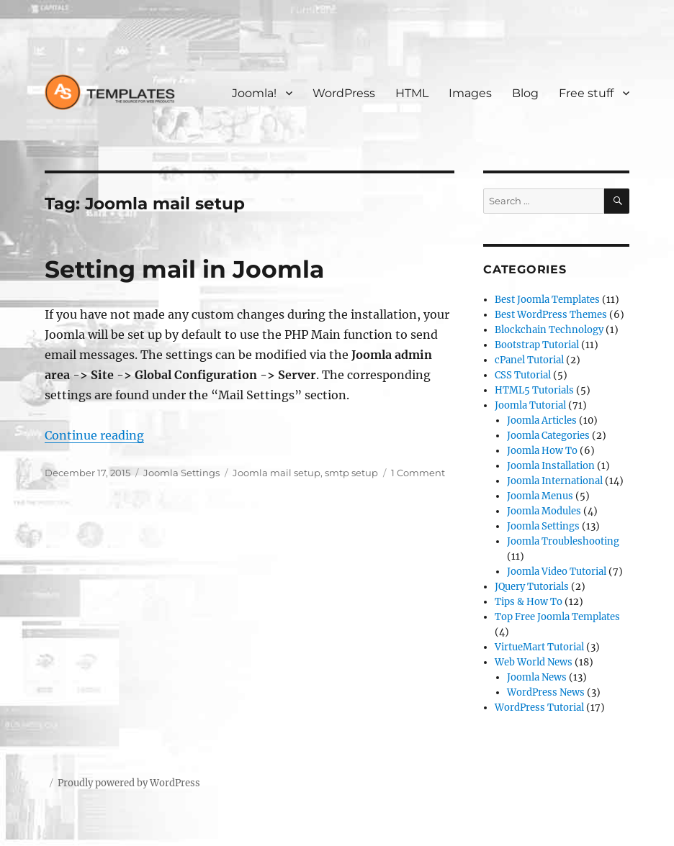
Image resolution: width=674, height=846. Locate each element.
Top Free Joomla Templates (557, 617)
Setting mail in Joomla (184, 269)
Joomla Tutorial (530, 405)
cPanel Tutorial (529, 360)
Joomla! (254, 93)
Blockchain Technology (549, 330)
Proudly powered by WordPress (129, 783)
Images (470, 93)
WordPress (344, 93)
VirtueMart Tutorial (539, 647)
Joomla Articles (542, 420)
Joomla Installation (551, 466)
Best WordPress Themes (551, 315)
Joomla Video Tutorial (556, 571)
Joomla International (555, 481)
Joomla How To (542, 451)
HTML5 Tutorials (534, 390)
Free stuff (586, 93)
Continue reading (94, 435)
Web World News (533, 662)
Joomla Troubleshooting (563, 541)
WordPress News (546, 692)
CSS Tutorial (523, 375)
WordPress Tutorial (539, 707)
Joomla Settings (181, 472)
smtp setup (351, 472)
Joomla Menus (540, 496)
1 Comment (418, 472)
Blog (525, 93)
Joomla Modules (544, 511)
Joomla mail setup (276, 472)
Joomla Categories (548, 435)
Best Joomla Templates (547, 300)
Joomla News (537, 677)
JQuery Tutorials (532, 587)
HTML (411, 93)
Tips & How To (528, 602)
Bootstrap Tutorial (537, 345)
